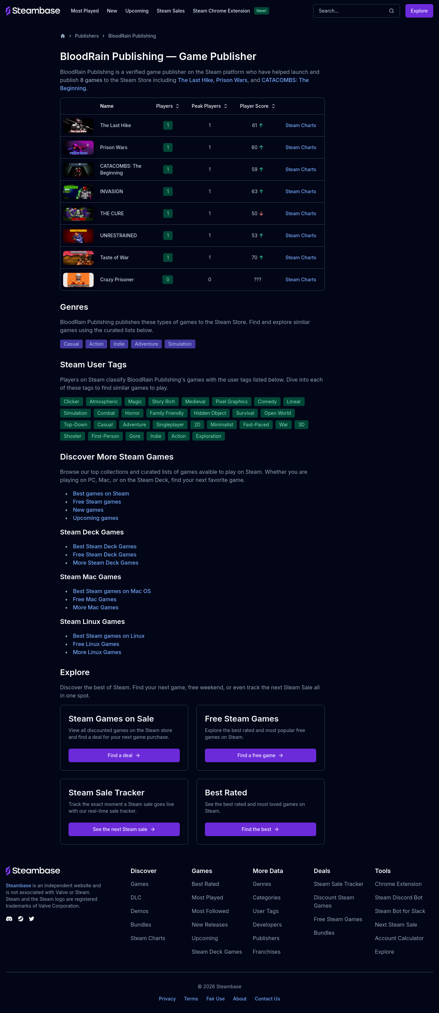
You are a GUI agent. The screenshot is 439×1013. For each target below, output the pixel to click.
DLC (136, 897)
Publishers (87, 36)
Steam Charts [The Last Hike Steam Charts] (300, 125)
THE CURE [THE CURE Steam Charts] (112, 213)
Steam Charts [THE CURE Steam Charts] (300, 213)
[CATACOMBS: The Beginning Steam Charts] (78, 169)
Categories (267, 897)
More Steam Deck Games (105, 562)
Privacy (167, 998)
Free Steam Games (338, 919)
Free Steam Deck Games (104, 554)
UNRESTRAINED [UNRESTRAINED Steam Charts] (118, 235)
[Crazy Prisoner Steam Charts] (78, 279)
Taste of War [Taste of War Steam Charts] (114, 257)
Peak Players (210, 106)
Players (168, 106)
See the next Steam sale (124, 829)
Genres (262, 883)
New (112, 11)
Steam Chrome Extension (221, 11)
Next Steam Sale (396, 924)
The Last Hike (195, 80)
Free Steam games (97, 501)
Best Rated (205, 883)
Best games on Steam (101, 493)
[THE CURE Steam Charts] (78, 213)
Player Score (258, 106)
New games (88, 509)
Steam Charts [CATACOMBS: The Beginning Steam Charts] (300, 169)
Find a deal (124, 755)
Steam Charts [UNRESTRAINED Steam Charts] (300, 235)
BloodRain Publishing (132, 36)
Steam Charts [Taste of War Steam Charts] (300, 257)
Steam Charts (148, 938)
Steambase (18, 885)
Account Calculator (399, 938)
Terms (191, 998)
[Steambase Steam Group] (20, 918)
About (240, 998)
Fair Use (215, 998)
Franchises (267, 951)
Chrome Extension (398, 883)
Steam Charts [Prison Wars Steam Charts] (300, 147)
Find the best (261, 829)
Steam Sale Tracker (339, 883)
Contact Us (267, 998)
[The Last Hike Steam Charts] (78, 125)
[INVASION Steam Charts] (78, 191)
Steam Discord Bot (398, 897)
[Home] (62, 36)
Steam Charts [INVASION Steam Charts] (300, 191)
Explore (419, 11)
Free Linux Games (96, 644)
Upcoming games (95, 517)
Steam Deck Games (217, 951)
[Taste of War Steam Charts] (78, 257)
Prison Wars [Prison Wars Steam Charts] (113, 147)
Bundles (141, 924)
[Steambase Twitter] (31, 918)
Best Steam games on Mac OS (112, 591)
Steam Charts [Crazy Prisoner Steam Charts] (300, 279)
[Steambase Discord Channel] (9, 918)
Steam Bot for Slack (400, 911)
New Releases (210, 924)
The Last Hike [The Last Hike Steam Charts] (115, 125)
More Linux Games (97, 652)
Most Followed (210, 911)
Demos (140, 911)
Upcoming (137, 11)
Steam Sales (171, 11)
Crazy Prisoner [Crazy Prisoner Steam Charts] (117, 279)
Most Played (85, 11)
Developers (267, 924)
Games (140, 883)
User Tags (266, 911)
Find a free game (260, 755)
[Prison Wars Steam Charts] (78, 147)
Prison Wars (231, 80)
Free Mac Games (94, 599)
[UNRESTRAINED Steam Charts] (78, 235)
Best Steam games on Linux (109, 635)
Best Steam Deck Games (105, 546)
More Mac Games (95, 607)
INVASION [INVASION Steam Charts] (111, 191)
